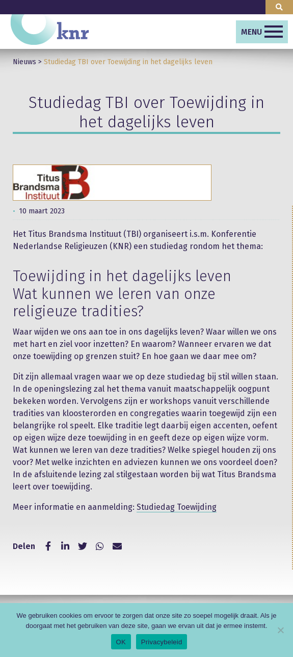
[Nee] (280, 630)
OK (121, 642)
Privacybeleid (161, 642)
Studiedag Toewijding (177, 507)
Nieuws (24, 62)
